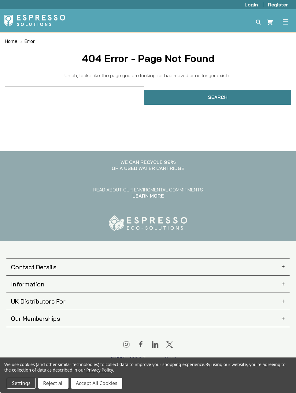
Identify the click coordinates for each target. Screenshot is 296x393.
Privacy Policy (99, 370)
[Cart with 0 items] (270, 23)
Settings (21, 383)
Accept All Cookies (96, 383)
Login (252, 5)
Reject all (53, 383)
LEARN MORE (148, 196)
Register (278, 5)
